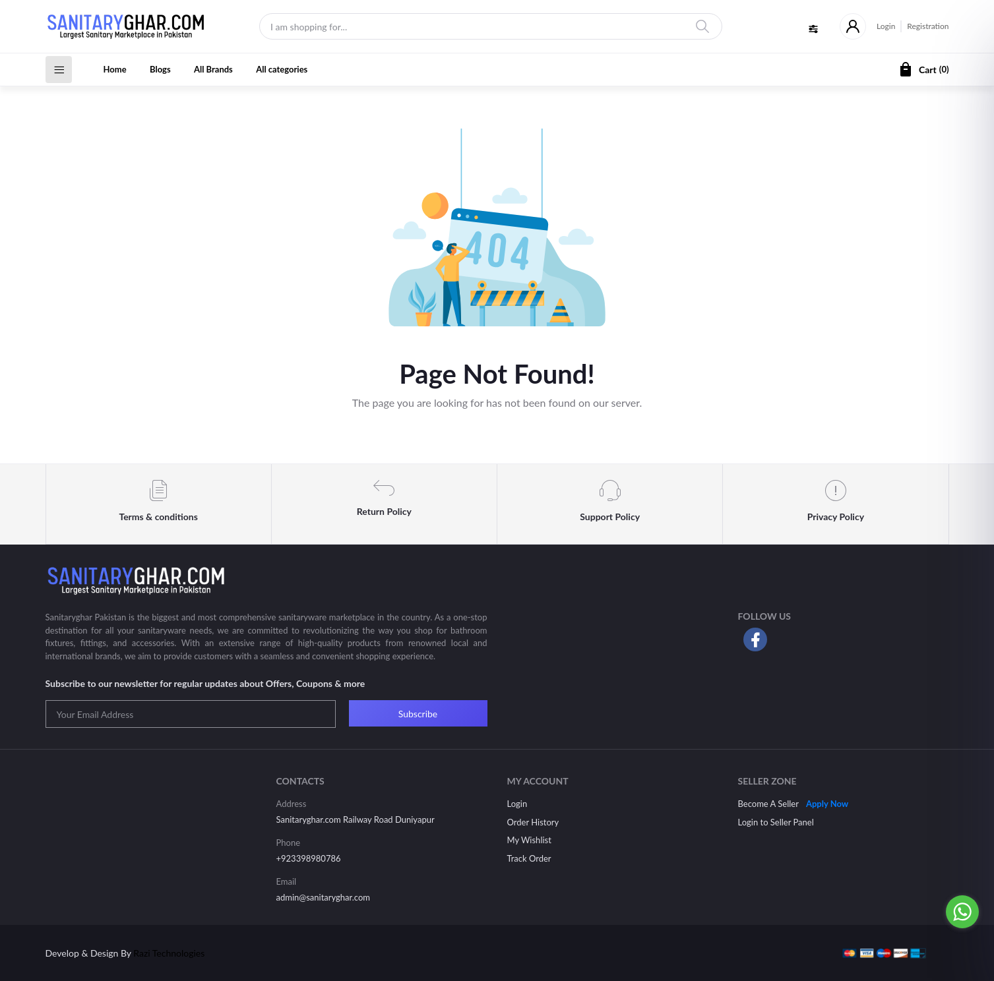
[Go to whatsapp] (962, 911)
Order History (533, 822)
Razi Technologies (168, 953)
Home (115, 69)
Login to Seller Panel (776, 822)
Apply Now (827, 803)
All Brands (213, 69)
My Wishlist (529, 840)
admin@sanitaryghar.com (323, 897)
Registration (927, 26)
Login (886, 26)
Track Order (529, 858)
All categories (281, 69)
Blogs (160, 69)
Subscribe (418, 713)
